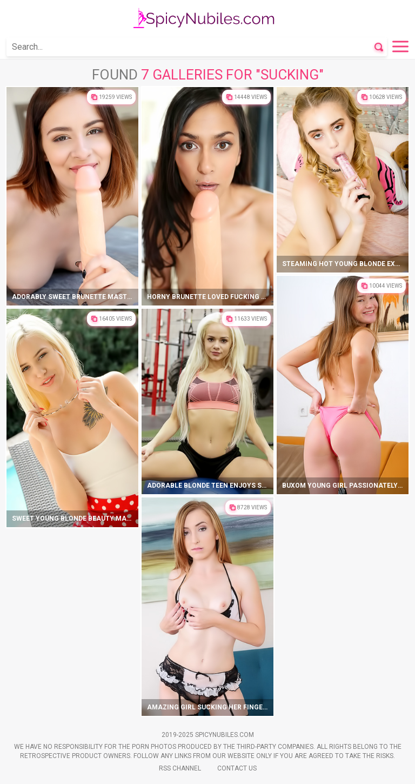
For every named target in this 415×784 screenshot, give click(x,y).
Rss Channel (180, 768)
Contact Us (237, 768)
